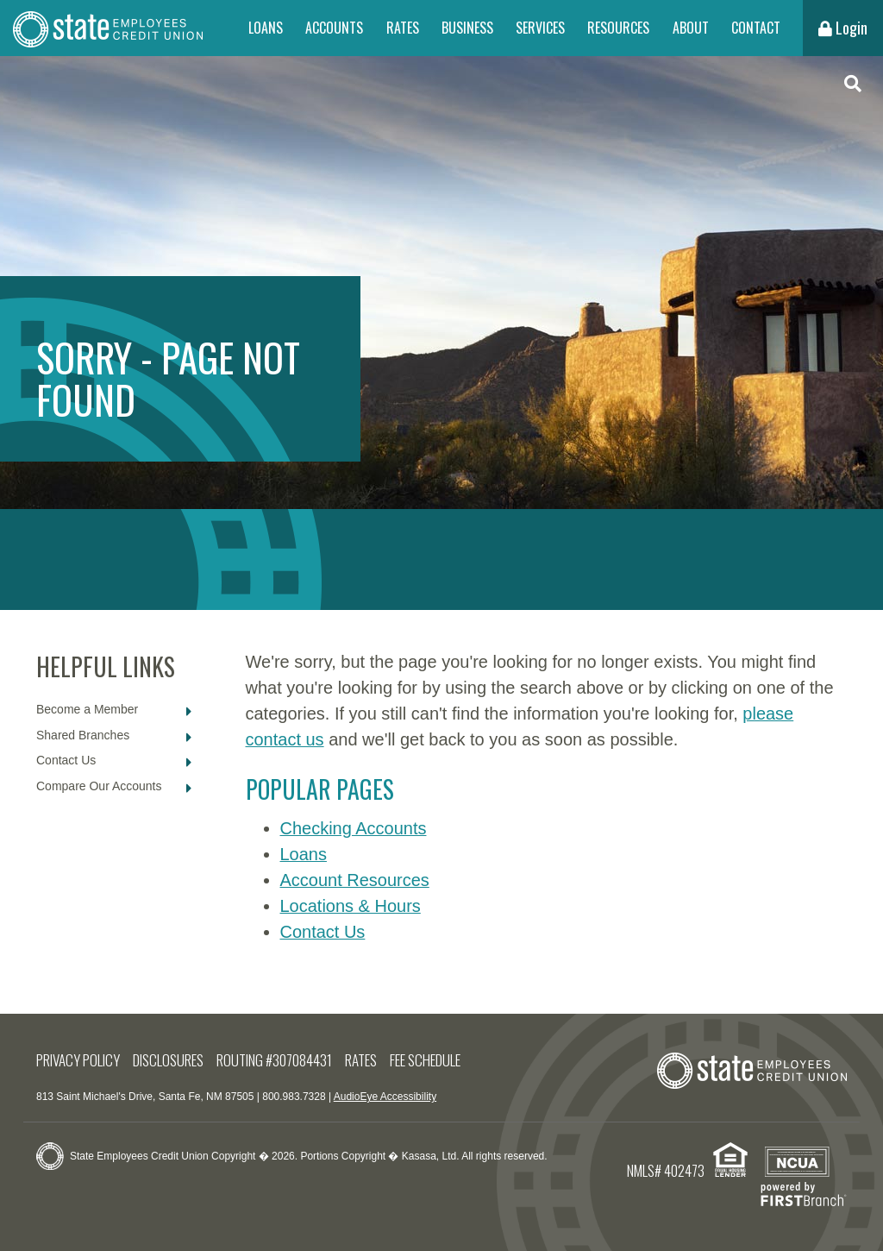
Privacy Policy (78, 1060)
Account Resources (354, 880)
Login (842, 27)
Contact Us (66, 760)
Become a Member (87, 709)
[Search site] (853, 84)
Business (467, 27)
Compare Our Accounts (99, 786)
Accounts (334, 27)
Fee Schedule (425, 1060)
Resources (618, 27)
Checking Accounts (353, 828)
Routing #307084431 (274, 1060)
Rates (402, 27)
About (691, 27)
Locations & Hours (350, 905)
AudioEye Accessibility (385, 1097)
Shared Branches (82, 735)
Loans (265, 27)
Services (540, 27)
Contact (755, 27)
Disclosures (168, 1060)
